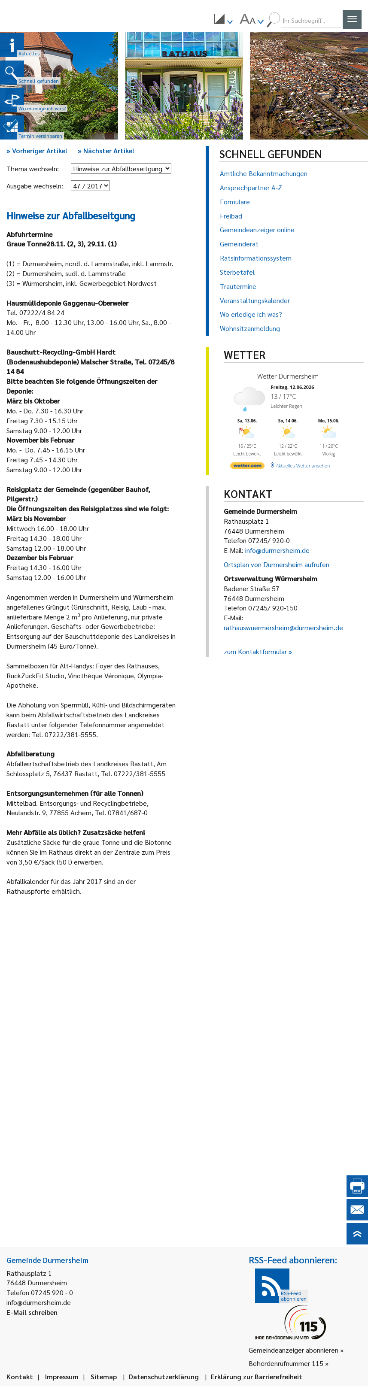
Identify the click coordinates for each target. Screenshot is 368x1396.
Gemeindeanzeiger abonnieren (293, 1349)
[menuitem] (223, 20)
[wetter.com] (247, 467)
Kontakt (19, 1376)
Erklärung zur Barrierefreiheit (256, 1376)
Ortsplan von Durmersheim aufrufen (276, 564)
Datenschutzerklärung (164, 1376)
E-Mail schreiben (32, 1312)
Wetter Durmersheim (288, 376)
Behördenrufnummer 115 (286, 1363)
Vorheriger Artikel (36, 150)
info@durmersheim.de (277, 550)
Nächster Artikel (106, 150)
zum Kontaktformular (255, 651)
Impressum (62, 1376)
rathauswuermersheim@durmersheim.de (283, 627)
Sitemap (104, 1376)
